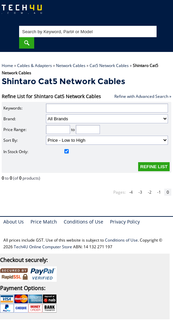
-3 (140, 192)
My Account (141, 11)
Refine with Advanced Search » (142, 96)
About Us (13, 221)
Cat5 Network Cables (109, 65)
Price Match (44, 221)
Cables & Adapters (34, 65)
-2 (150, 192)
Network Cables (70, 65)
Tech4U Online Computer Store (43, 247)
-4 (131, 192)
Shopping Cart (161, 11)
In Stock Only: (36, 151)
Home (7, 65)
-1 (159, 192)
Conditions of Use (83, 221)
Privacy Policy (125, 221)
